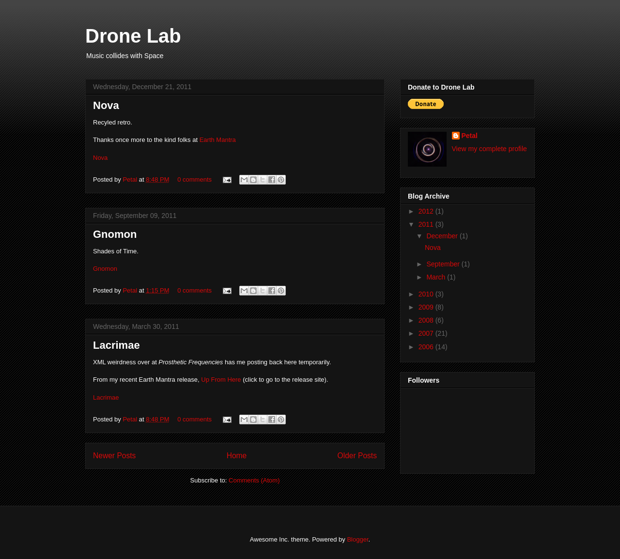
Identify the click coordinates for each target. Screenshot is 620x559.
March (436, 277)
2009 (426, 307)
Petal (131, 179)
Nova (106, 105)
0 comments (194, 179)
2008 (426, 320)
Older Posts (357, 455)
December (442, 236)
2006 (426, 347)
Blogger (357, 539)
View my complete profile (489, 149)
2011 (426, 224)
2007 (426, 333)
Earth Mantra (218, 139)
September (443, 264)
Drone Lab (133, 36)
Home (237, 455)
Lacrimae (116, 345)
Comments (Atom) (254, 480)
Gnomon (115, 234)
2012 (426, 211)
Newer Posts (114, 455)
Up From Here (221, 379)
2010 (426, 294)
